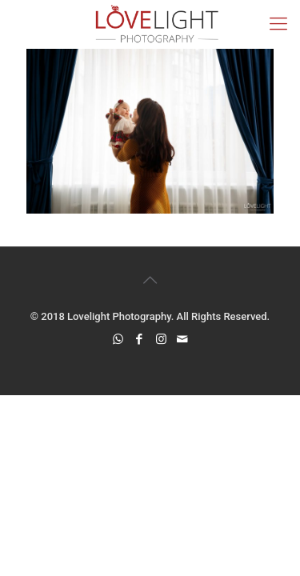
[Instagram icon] (161, 339)
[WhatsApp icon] (118, 339)
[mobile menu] (278, 24)
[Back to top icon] (150, 280)
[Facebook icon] (139, 339)
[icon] (182, 339)
